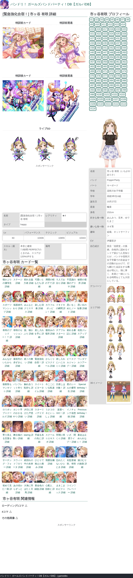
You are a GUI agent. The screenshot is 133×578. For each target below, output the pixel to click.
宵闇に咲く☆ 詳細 (60, 435)
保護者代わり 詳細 (17, 305)
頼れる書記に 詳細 (71, 330)
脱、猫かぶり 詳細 (28, 330)
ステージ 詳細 (17, 279)
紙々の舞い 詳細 (28, 359)
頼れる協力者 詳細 (28, 279)
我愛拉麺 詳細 (50, 460)
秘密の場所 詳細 (82, 279)
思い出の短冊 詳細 (82, 305)
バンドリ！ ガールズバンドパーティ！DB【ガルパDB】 (51, 4)
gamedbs (62, 576)
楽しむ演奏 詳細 (39, 305)
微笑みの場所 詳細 (50, 330)
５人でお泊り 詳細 (60, 279)
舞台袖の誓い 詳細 (17, 435)
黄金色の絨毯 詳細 (39, 485)
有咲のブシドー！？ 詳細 (7, 333)
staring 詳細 (28, 435)
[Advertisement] (45, 189)
